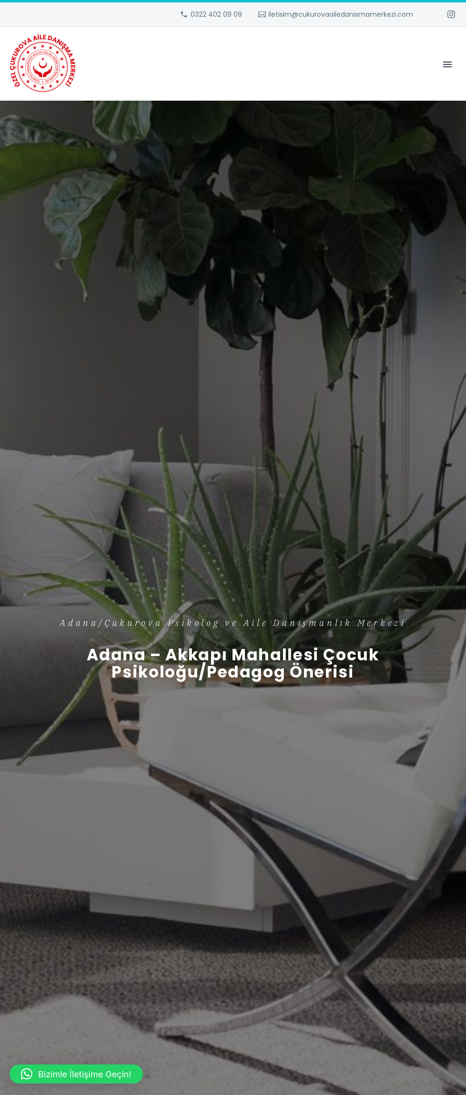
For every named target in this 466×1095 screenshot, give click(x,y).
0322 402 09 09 (216, 14)
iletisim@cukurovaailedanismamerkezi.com (340, 14)
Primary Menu (447, 64)
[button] (76, 1074)
